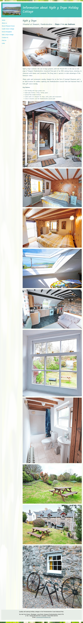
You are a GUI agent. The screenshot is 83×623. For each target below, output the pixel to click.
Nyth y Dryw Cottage (7, 34)
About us (4, 23)
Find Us (4, 40)
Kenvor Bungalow (7, 31)
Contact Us (5, 37)
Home (3, 20)
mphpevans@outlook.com (43, 617)
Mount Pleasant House (8, 26)
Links (3, 43)
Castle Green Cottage (8, 29)
